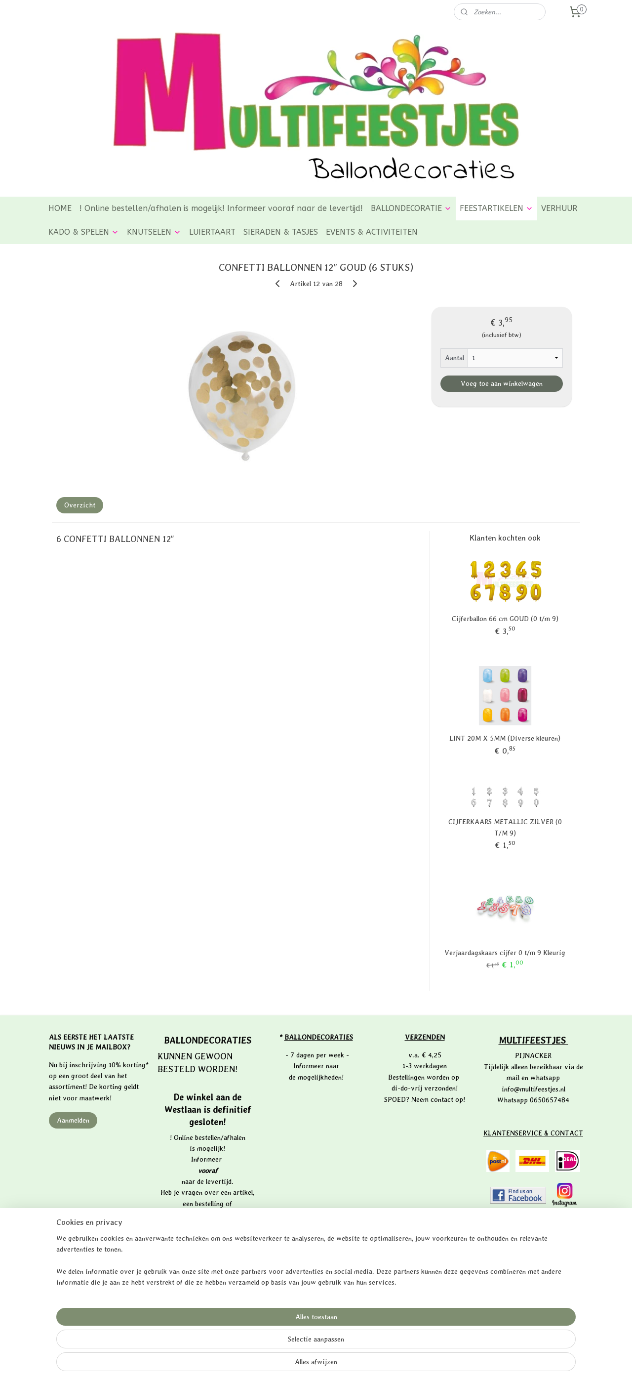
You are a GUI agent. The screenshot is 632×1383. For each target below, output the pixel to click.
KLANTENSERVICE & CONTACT (533, 1133)
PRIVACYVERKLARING (534, 1223)
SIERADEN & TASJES (280, 232)
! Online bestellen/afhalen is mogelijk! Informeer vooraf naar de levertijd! (221, 208)
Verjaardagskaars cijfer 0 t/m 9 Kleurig (504, 953)
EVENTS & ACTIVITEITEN (372, 232)
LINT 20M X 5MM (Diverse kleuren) (504, 738)
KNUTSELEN (154, 232)
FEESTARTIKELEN (496, 208)
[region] (250, 1344)
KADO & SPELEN (83, 232)
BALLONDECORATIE (411, 208)
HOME (60, 208)
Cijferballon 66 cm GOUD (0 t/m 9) (505, 619)
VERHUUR (559, 208)
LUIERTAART (212, 232)
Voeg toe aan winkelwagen (502, 383)
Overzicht (79, 505)
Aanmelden (73, 1120)
